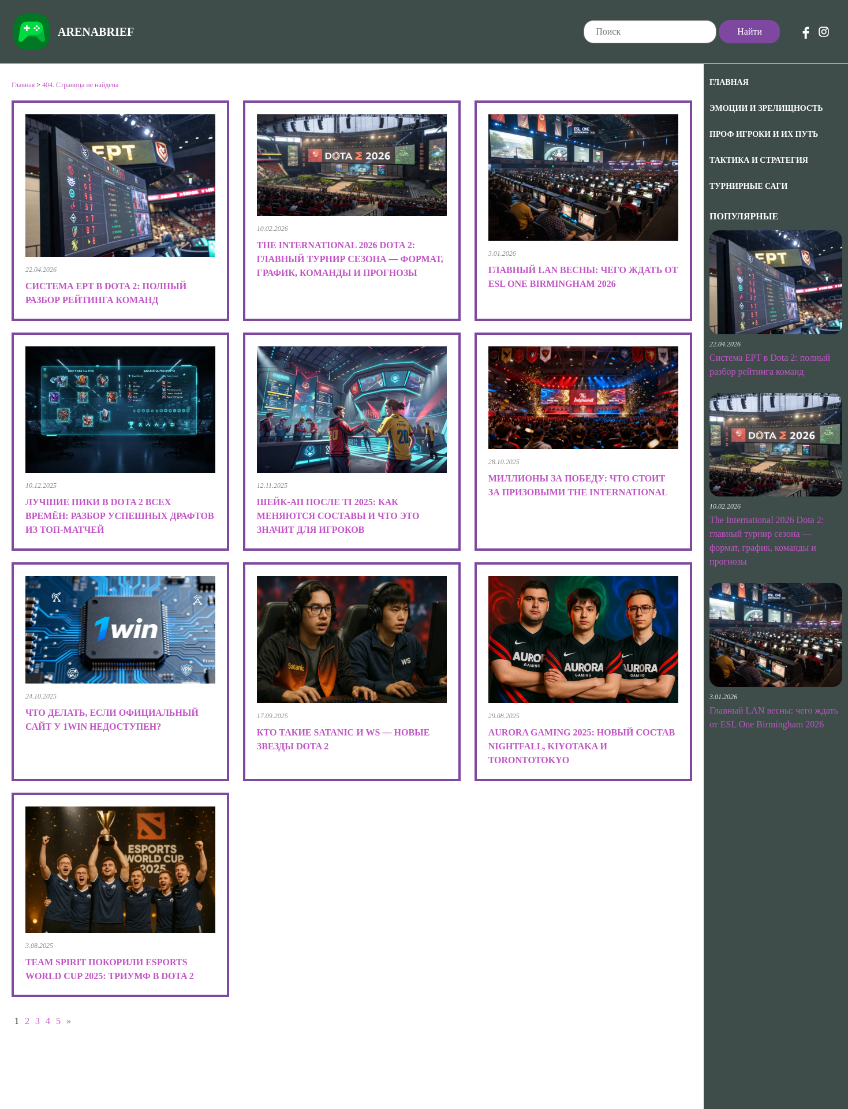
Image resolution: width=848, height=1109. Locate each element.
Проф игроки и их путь (763, 134)
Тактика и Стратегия (758, 160)
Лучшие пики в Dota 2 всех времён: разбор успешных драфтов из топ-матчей (119, 516)
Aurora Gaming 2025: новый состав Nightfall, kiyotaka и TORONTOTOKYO (581, 746)
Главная (729, 82)
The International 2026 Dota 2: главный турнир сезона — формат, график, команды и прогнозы (350, 259)
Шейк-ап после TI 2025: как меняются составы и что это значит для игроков (338, 516)
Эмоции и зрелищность (766, 108)
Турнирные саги (748, 186)
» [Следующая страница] (68, 1021)
